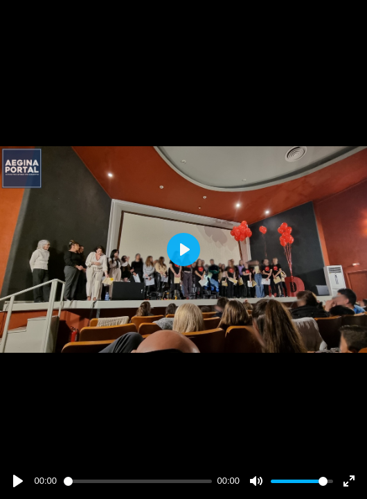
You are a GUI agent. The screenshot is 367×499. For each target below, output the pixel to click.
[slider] (138, 481)
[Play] (18, 481)
